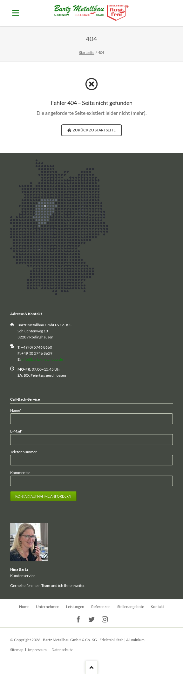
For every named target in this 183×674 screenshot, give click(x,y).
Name (18, 410)
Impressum (37, 649)
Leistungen (75, 606)
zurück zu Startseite (94, 130)
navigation (16, 13)
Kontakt (157, 606)
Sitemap (17, 649)
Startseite (86, 52)
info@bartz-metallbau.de (42, 359)
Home (24, 606)
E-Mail (18, 430)
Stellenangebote (130, 606)
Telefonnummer (23, 451)
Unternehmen (47, 606)
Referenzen (101, 606)
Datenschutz (62, 649)
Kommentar (20, 472)
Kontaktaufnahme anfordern (43, 496)
